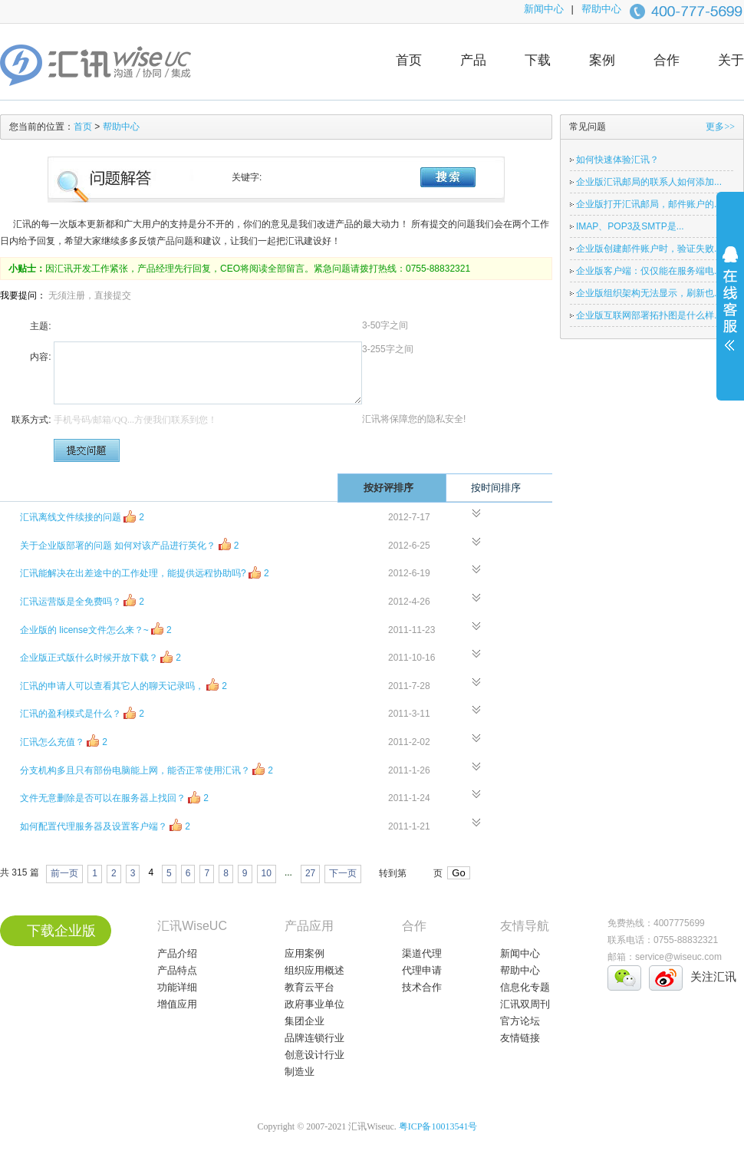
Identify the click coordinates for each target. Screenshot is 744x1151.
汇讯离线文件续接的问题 (82, 516)
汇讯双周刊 (525, 1004)
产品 (473, 60)
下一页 (343, 873)
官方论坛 (520, 1021)
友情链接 (520, 1038)
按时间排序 (508, 487)
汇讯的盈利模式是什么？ (82, 712)
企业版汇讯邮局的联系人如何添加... (649, 181)
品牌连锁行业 (314, 1038)
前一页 (64, 873)
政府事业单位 (314, 1004)
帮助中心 (601, 9)
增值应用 (177, 1004)
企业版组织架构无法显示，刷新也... (649, 293)
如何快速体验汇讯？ (617, 159)
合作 (666, 60)
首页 (409, 60)
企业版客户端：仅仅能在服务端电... (649, 270)
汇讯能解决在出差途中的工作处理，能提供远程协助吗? (144, 572)
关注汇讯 (713, 976)
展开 (730, 308)
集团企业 (304, 1021)
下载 (538, 60)
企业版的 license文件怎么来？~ (96, 628)
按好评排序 (401, 487)
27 (310, 873)
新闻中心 (544, 9)
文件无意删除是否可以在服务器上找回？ (114, 796)
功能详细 (177, 987)
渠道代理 (422, 953)
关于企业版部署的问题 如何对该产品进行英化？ (129, 544)
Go (458, 873)
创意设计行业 (314, 1054)
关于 (731, 60)
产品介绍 (177, 953)
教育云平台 (309, 987)
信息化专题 (525, 987)
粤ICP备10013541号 (438, 1126)
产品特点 (177, 970)
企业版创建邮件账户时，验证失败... (649, 248)
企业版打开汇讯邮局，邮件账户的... (649, 204)
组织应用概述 (314, 970)
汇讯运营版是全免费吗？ (82, 600)
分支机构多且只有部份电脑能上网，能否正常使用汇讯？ (146, 769)
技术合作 (422, 987)
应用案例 (304, 953)
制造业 (299, 1071)
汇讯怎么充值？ (63, 740)
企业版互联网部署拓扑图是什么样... (649, 315)
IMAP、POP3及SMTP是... (630, 226)
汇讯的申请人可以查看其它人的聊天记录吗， (123, 684)
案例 (602, 60)
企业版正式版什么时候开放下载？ (100, 656)
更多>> (720, 126)
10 (267, 873)
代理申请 (422, 970)
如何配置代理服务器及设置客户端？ (105, 825)
